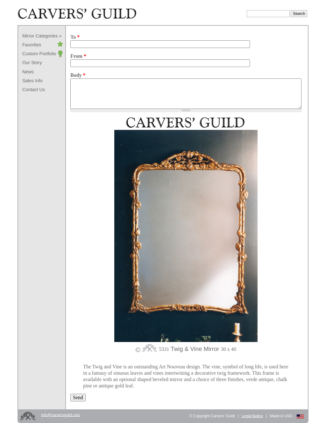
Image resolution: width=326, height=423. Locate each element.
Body (78, 75)
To (75, 37)
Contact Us (33, 89)
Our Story (32, 62)
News (28, 71)
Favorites (31, 44)
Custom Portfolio (39, 53)
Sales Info (32, 80)
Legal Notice (252, 415)
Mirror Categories (40, 35)
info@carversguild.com (60, 415)
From (78, 56)
